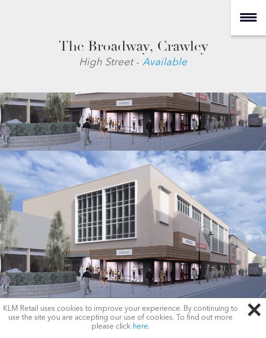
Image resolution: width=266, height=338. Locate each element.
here (140, 326)
